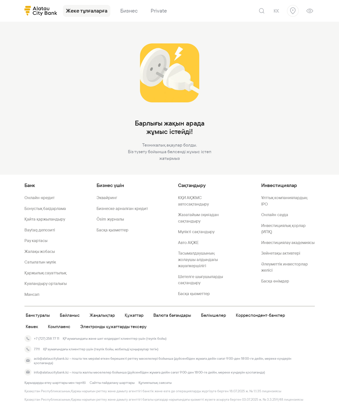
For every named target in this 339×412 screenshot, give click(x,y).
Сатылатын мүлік (40, 262)
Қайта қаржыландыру (44, 219)
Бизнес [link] (129, 10)
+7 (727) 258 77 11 (46, 338)
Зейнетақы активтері (280, 253)
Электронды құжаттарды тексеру (113, 326)
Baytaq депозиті (39, 230)
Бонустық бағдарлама (45, 208)
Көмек (32, 326)
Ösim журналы (110, 219)
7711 (37, 349)
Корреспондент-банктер (260, 315)
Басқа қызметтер (112, 230)
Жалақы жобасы (39, 251)
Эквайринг (107, 197)
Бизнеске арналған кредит (122, 208)
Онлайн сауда (274, 214)
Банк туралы (38, 315)
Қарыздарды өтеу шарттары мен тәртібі (55, 382)
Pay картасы (35, 240)
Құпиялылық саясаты (155, 382)
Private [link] (159, 10)
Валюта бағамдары (172, 315)
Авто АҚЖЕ (188, 242)
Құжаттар (134, 315)
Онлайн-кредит (39, 197)
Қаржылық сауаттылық (45, 273)
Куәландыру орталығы (45, 283)
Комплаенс (59, 326)
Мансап (31, 294)
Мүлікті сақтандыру (196, 231)
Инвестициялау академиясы (288, 242)
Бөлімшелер (213, 315)
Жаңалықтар (102, 315)
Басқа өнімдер (275, 281)
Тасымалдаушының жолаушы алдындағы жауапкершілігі (198, 259)
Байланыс (70, 315)
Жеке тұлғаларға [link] (86, 10)
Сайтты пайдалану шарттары (112, 382)
